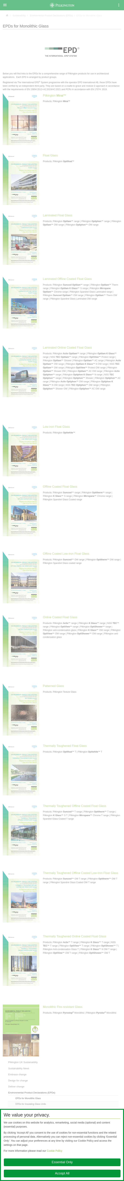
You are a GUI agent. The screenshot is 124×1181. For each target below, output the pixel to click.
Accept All (62, 1173)
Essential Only (62, 1162)
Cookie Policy (54, 1150)
